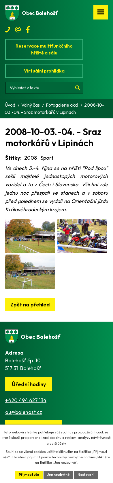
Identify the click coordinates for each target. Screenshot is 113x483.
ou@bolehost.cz (23, 412)
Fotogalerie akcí (62, 105)
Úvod (10, 105)
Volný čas (30, 105)
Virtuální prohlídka (44, 71)
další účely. (58, 443)
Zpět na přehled (30, 304)
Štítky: (13, 158)
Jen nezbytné (58, 474)
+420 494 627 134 (25, 400)
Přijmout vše (29, 474)
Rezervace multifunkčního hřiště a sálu (44, 49)
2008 (30, 158)
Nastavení (86, 474)
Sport (47, 158)
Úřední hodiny (29, 384)
